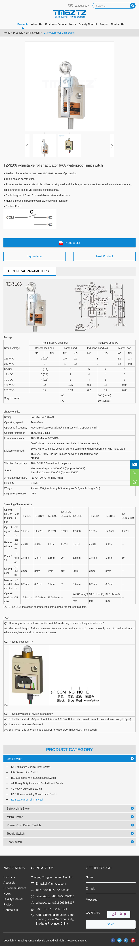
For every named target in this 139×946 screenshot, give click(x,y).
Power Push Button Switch (24, 825)
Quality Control (88, 24)
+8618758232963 (62, 896)
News (72, 24)
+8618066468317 (62, 902)
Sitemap (82, 940)
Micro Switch (15, 816)
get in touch (98, 868)
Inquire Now (34, 256)
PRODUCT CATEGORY (69, 749)
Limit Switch (33, 32)
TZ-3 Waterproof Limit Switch (58, 32)
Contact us (42, 868)
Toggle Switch (16, 833)
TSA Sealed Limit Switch (24, 772)
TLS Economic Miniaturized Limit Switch (33, 777)
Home (6, 32)
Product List (69, 243)
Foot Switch (14, 842)
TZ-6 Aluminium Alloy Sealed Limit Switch (34, 794)
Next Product (104, 256)
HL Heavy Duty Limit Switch (26, 788)
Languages (81, 5)
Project (104, 24)
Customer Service (56, 24)
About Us (36, 24)
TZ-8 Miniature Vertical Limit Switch (30, 766)
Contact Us (117, 24)
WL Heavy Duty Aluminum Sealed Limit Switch (37, 783)
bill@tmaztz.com (55, 883)
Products (22, 26)
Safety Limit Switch (19, 808)
